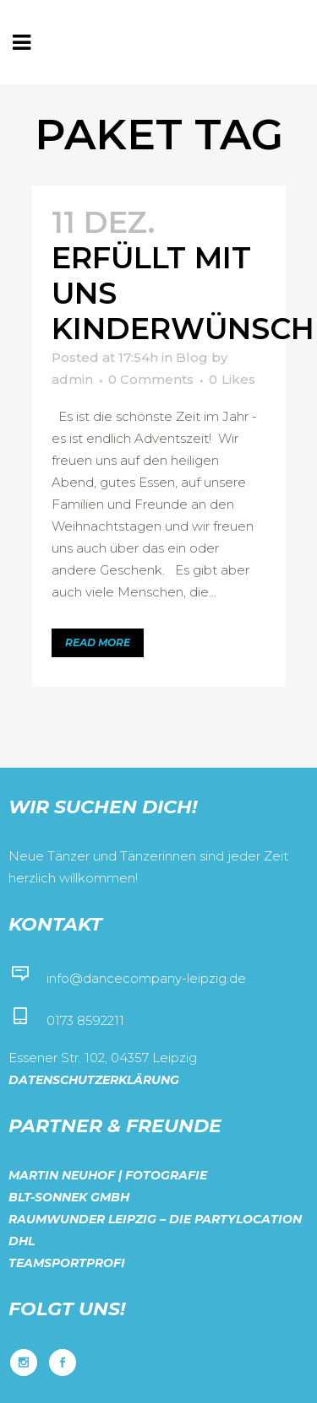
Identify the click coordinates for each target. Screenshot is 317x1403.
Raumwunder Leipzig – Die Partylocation (155, 1219)
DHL (21, 1241)
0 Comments (151, 379)
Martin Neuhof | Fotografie (107, 1175)
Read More (97, 642)
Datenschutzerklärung (93, 1079)
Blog (192, 357)
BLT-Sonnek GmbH (68, 1197)
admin (72, 379)
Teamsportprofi (66, 1263)
